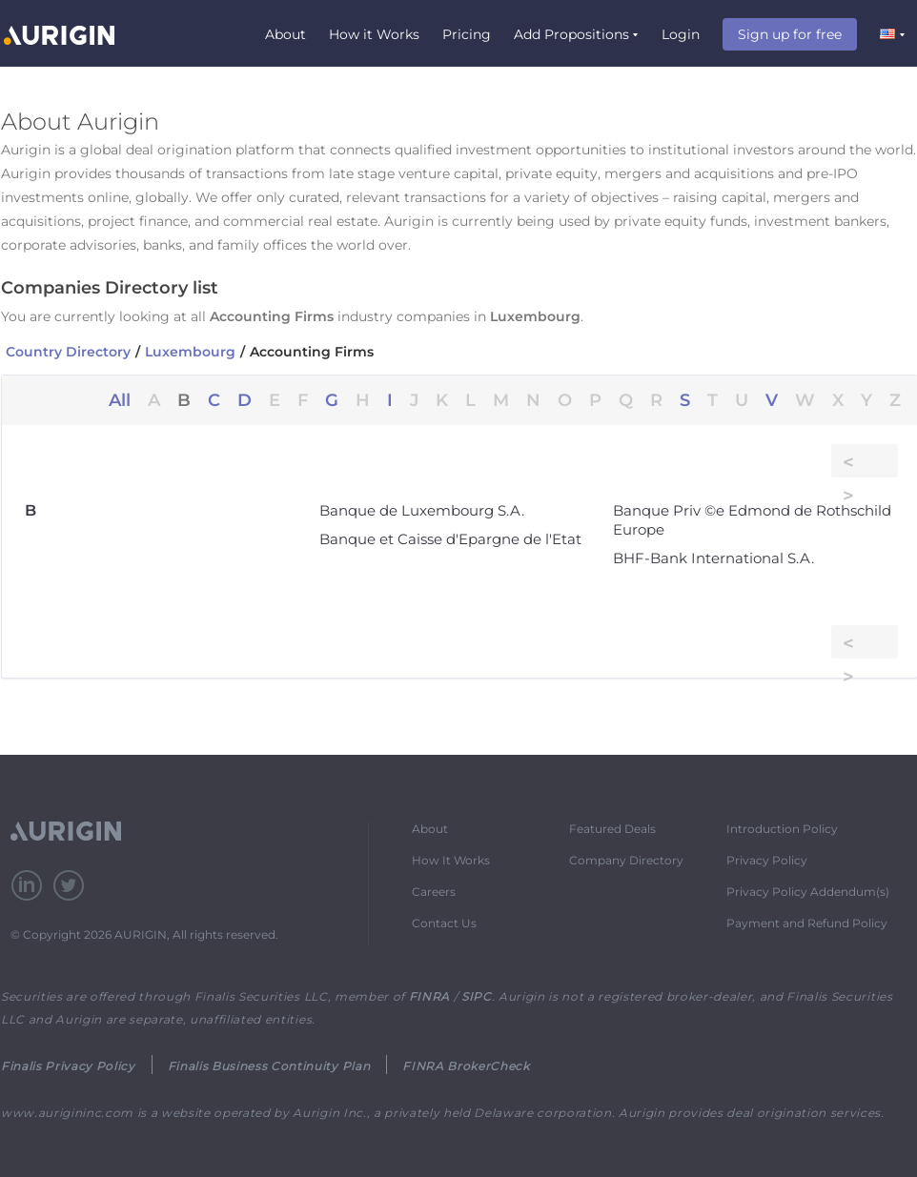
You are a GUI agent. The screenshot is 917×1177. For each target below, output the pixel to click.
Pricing (466, 34)
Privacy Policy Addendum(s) (807, 891)
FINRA (429, 996)
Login (681, 34)
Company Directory (626, 860)
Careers (434, 891)
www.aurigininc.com (67, 1113)
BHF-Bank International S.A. (713, 558)
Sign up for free (790, 34)
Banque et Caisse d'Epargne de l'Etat (450, 539)
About (285, 34)
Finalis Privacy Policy (68, 1066)
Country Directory (68, 351)
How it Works (374, 34)
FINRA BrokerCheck (465, 1066)
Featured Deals (612, 829)
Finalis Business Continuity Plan (269, 1066)
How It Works (451, 860)
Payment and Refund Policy (806, 923)
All (120, 400)
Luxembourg (190, 351)
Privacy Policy (766, 860)
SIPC (476, 996)
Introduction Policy (782, 829)
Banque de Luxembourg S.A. (421, 510)
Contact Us (444, 923)
